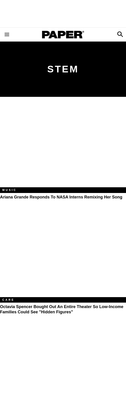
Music (9, 190)
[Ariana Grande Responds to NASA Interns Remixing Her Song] (63, 145)
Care (8, 299)
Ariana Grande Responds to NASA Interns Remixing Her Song (61, 197)
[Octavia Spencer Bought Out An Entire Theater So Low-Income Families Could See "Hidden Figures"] (63, 255)
